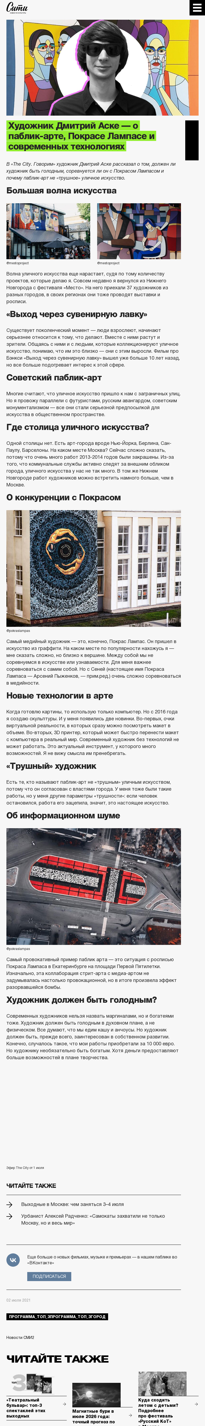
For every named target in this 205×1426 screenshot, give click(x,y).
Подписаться (49, 1276)
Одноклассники (192, 153)
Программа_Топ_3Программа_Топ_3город (57, 1317)
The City (17, 8)
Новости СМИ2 (20, 1337)
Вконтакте (192, 140)
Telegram (192, 127)
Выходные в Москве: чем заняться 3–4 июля (72, 1204)
